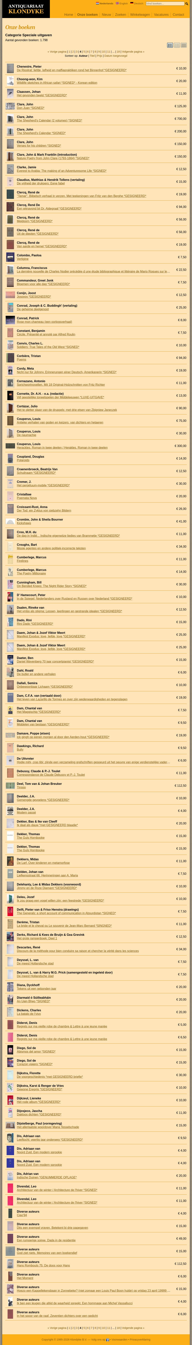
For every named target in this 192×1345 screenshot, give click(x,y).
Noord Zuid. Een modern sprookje (39, 1152)
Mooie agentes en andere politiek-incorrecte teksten (51, 548)
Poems (21, 359)
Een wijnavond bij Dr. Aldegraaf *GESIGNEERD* (49, 208)
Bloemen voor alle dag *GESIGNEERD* (43, 284)
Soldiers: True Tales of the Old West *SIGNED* (48, 347)
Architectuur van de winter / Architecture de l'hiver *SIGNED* (57, 1190)
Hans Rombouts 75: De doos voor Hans (43, 1265)
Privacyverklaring (140, 1339)
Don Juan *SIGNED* (30, 107)
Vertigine (22, 258)
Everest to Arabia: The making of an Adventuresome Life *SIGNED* (61, 170)
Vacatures (161, 15)
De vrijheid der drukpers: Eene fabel (41, 183)
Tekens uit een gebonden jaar (36, 988)
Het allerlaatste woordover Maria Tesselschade (48, 1127)
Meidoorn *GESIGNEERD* (34, 221)
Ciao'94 (22, 1215)
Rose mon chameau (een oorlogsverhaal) (44, 321)
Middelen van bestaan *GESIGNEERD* (43, 724)
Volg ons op (100, 1339)
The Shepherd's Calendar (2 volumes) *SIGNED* (49, 120)
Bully (20, 749)
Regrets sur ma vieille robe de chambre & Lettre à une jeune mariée (62, 1026)
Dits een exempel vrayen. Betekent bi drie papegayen (52, 1227)
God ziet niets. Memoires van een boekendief (47, 1252)
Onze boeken (87, 15)
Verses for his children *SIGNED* (39, 145)
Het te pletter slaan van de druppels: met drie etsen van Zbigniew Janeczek (67, 409)
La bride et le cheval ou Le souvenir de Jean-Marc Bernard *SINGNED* (64, 925)
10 (103, 51)
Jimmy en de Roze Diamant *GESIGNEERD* (47, 888)
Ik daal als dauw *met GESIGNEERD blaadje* (47, 825)
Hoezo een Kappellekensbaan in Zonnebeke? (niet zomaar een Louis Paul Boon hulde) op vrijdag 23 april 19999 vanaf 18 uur (100, 1290)
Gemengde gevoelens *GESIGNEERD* (43, 800)
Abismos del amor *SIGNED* (36, 1051)
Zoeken (120, 15)
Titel (92, 55)
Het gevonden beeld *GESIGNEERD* (42, 95)
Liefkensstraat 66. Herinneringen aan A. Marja (47, 875)
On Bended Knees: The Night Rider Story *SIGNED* (51, 586)
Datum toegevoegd (115, 55)
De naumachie (26, 435)
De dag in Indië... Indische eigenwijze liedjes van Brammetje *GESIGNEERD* (68, 535)
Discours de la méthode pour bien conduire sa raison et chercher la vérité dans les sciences (78, 951)
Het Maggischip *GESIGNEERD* (39, 711)
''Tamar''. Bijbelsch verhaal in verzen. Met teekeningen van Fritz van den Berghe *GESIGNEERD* (81, 196)
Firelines (22, 560)
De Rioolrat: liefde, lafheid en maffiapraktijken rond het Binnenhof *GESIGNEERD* (72, 70)
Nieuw (106, 15)
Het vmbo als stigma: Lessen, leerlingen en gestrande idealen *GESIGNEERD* (69, 611)
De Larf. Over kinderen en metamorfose (43, 862)
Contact (178, 15)
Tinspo (21, 787)
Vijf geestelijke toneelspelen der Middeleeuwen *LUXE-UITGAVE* (60, 397)
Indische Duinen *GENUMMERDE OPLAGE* (47, 1177)
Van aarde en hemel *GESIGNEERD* (42, 246)
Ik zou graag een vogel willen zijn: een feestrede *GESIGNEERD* (60, 900)
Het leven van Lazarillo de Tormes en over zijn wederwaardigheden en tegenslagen (72, 699)
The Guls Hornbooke (31, 837)
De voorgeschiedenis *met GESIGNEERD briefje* (50, 1076)
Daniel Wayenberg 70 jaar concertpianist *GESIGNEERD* (55, 661)
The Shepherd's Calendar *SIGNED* (41, 133)
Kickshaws (24, 523)
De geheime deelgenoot (33, 309)
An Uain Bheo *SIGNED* (33, 1001)
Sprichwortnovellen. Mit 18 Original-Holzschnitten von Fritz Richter (61, 384)
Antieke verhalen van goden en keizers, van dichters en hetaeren (60, 422)
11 (108, 51)
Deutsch (136, 3)
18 (118, 51)
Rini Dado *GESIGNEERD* (35, 623)
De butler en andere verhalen (36, 674)
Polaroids (23, 460)
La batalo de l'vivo (29, 1013)
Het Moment (25, 1278)
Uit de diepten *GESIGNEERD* (37, 233)
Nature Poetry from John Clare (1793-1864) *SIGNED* (53, 158)
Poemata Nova (27, 498)
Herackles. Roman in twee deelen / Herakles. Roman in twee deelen (62, 447)
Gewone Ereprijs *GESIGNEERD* (39, 1089)
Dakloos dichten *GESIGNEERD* (39, 1114)
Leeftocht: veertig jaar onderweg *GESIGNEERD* (50, 1139)
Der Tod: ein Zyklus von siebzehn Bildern (44, 510)
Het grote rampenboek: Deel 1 (37, 938)
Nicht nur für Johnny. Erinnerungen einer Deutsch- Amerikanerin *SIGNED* (67, 372)
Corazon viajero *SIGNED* (34, 1064)
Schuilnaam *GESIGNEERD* (36, 472)
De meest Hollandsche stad (35, 963)
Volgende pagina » (133, 51)
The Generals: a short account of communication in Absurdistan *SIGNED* (66, 913)
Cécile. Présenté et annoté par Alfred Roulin (46, 334)
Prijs (99, 55)
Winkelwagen (140, 15)
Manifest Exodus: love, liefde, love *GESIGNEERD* (51, 636)
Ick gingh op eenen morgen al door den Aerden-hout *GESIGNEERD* (63, 737)
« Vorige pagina (57, 51)
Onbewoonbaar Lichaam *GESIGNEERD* (45, 686)
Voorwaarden (120, 1339)
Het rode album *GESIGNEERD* (39, 1101)
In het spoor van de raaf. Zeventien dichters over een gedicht (57, 1315)
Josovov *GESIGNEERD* (34, 296)
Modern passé (26, 812)
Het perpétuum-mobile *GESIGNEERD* (43, 485)
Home (68, 15)
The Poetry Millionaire (31, 573)
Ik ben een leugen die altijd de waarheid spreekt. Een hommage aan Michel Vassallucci (75, 1303)
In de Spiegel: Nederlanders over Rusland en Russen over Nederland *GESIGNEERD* (74, 598)
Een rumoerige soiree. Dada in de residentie (46, 1240)
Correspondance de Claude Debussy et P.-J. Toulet (51, 774)
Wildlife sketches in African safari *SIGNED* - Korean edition (57, 82)
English (122, 3)
